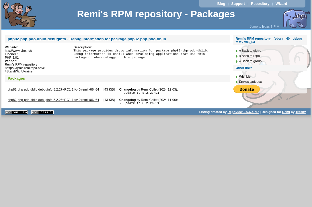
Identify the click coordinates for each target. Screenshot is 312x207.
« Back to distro (250, 50)
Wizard (281, 4)
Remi (286, 113)
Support (238, 4)
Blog (221, 4)
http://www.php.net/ (18, 50)
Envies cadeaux (250, 81)
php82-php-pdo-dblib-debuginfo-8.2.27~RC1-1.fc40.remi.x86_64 (53, 89)
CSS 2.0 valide (42, 114)
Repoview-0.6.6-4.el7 (243, 113)
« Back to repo (249, 55)
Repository (260, 4)
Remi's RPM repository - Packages (156, 14)
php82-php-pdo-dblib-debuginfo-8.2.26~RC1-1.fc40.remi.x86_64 (53, 100)
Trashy (300, 113)
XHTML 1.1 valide (16, 114)
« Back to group (250, 61)
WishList (245, 76)
